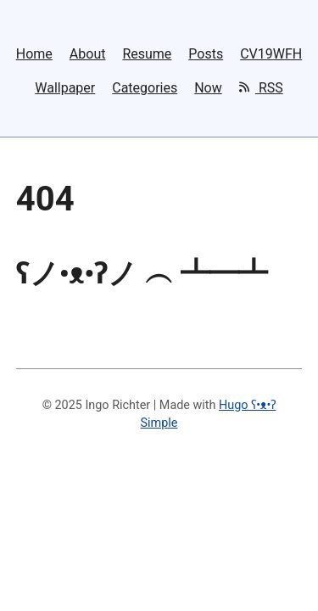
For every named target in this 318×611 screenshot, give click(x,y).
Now (208, 88)
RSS (261, 87)
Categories (144, 88)
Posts (205, 54)
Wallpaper (65, 88)
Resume (146, 54)
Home (34, 54)
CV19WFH (271, 54)
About (88, 54)
